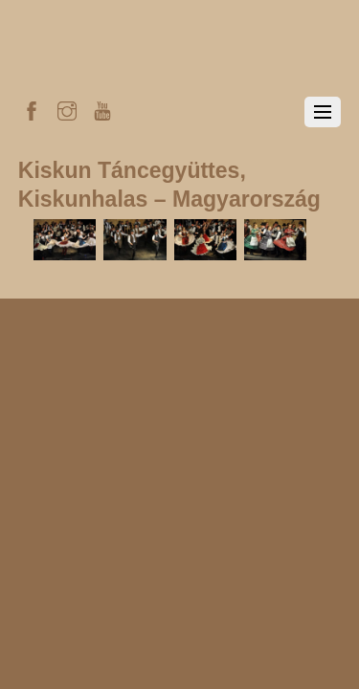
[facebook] (31, 108)
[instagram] (67, 108)
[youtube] (102, 108)
